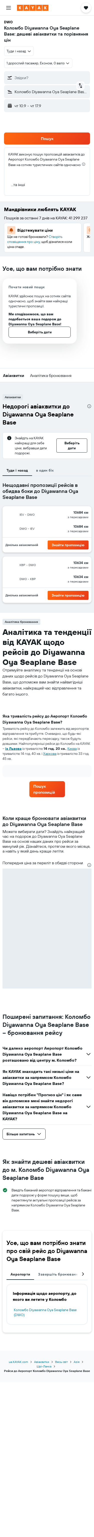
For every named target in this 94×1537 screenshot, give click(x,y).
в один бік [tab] (45, 470)
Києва (72, 748)
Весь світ (61, 1362)
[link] (47, 789)
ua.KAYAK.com (18, 1362)
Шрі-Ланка (44, 1366)
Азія (76, 1362)
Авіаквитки (41, 1362)
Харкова (49, 753)
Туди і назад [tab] (17, 470)
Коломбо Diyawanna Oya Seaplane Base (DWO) (45, 1312)
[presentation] (83, 164)
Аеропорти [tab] (20, 1274)
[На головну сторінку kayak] (32, 8)
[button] (8, 7)
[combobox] (19, 51)
